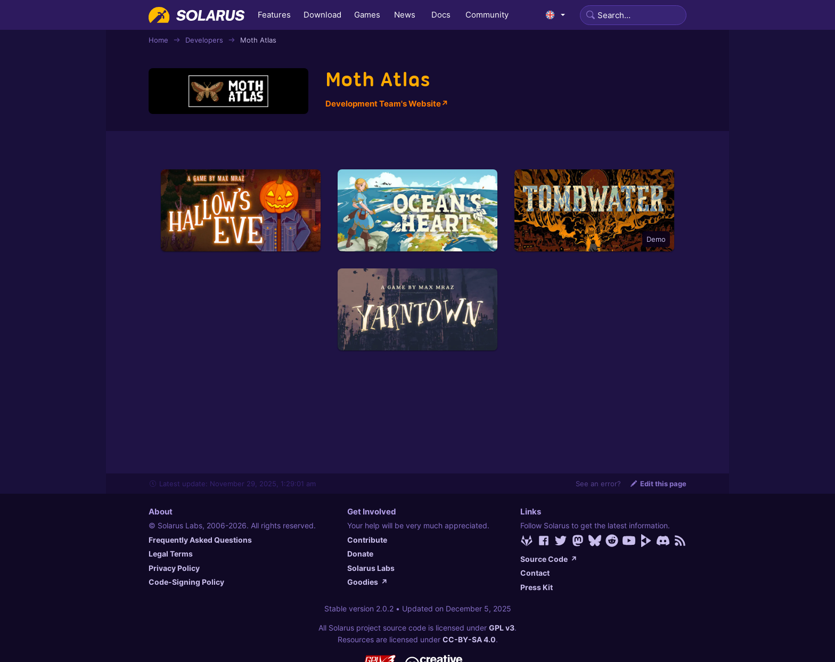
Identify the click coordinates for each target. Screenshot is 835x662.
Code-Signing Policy (186, 581)
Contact (535, 572)
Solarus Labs (371, 568)
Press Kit (536, 587)
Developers (204, 40)
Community (487, 15)
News (404, 15)
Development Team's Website (386, 104)
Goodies (367, 581)
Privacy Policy (174, 568)
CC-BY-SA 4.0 (469, 639)
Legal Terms (171, 553)
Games (367, 15)
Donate (360, 553)
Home (158, 40)
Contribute (367, 539)
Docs (441, 15)
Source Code (548, 558)
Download (322, 15)
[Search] (633, 15)
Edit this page (657, 483)
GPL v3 (501, 627)
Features (274, 15)
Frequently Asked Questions (200, 539)
